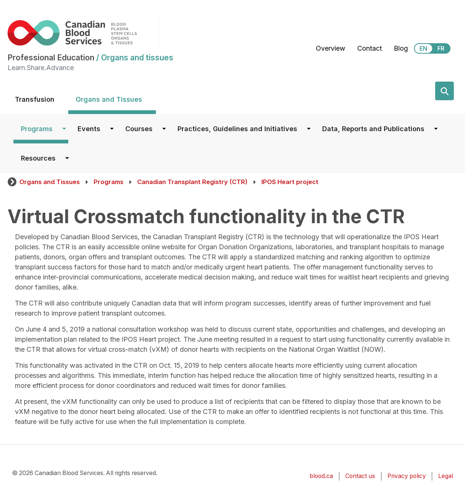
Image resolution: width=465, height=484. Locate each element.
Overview (330, 48)
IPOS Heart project (289, 182)
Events (89, 129)
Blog (401, 48)
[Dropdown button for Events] (112, 128)
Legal (445, 476)
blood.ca (321, 476)
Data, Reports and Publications (373, 129)
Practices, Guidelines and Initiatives (237, 129)
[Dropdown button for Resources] (67, 158)
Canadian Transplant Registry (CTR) (192, 182)
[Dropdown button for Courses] (164, 128)
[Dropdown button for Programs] (64, 128)
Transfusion (34, 99)
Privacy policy (406, 476)
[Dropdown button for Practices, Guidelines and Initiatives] (309, 128)
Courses (139, 129)
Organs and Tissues (109, 99)
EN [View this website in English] (423, 48)
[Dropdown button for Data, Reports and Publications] (436, 128)
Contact (369, 48)
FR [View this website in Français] (440, 48)
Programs (37, 129)
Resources (38, 158)
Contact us (360, 476)
